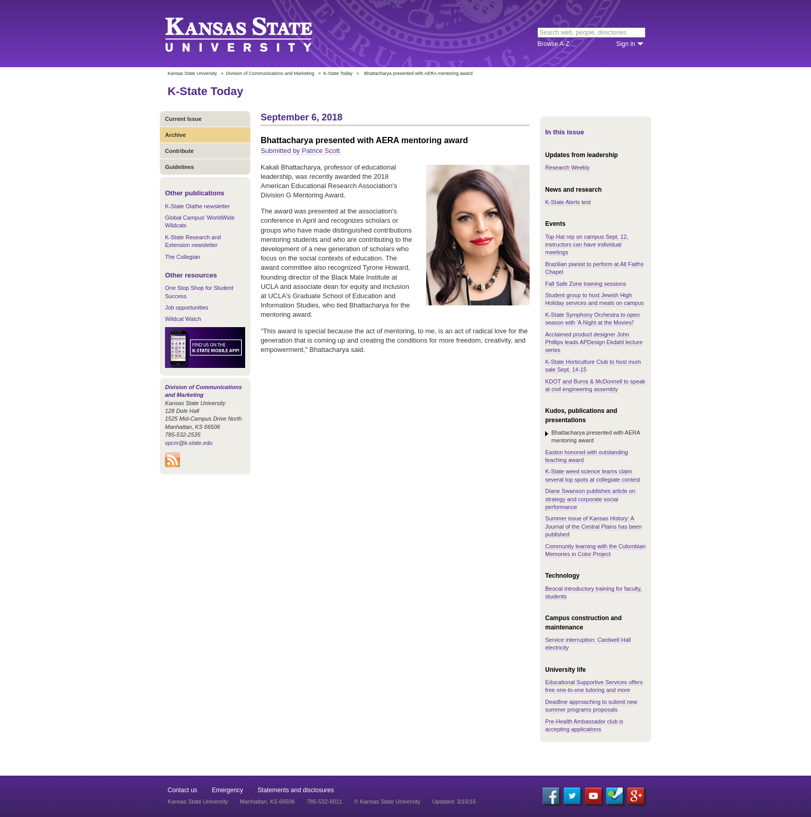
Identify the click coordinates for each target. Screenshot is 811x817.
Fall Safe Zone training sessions (585, 284)
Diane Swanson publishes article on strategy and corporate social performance (590, 499)
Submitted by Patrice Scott (300, 151)
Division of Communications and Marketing (270, 73)
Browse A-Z (553, 44)
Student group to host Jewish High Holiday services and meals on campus (594, 299)
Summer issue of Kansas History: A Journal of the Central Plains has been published (593, 526)
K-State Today (337, 73)
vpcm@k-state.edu (189, 443)
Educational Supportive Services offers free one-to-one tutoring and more (594, 686)
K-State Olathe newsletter (197, 206)
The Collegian (182, 257)
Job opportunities (186, 307)
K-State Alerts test (568, 202)
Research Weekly (567, 167)
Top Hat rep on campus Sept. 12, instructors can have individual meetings (586, 245)
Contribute (179, 151)
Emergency (227, 790)
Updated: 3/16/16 (454, 801)
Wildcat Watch (183, 319)
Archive (175, 135)
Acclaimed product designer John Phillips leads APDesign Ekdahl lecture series (593, 342)
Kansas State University (251, 33)
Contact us (182, 790)
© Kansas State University (387, 801)
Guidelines (179, 167)
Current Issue (183, 119)
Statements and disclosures (296, 790)
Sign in (625, 44)
